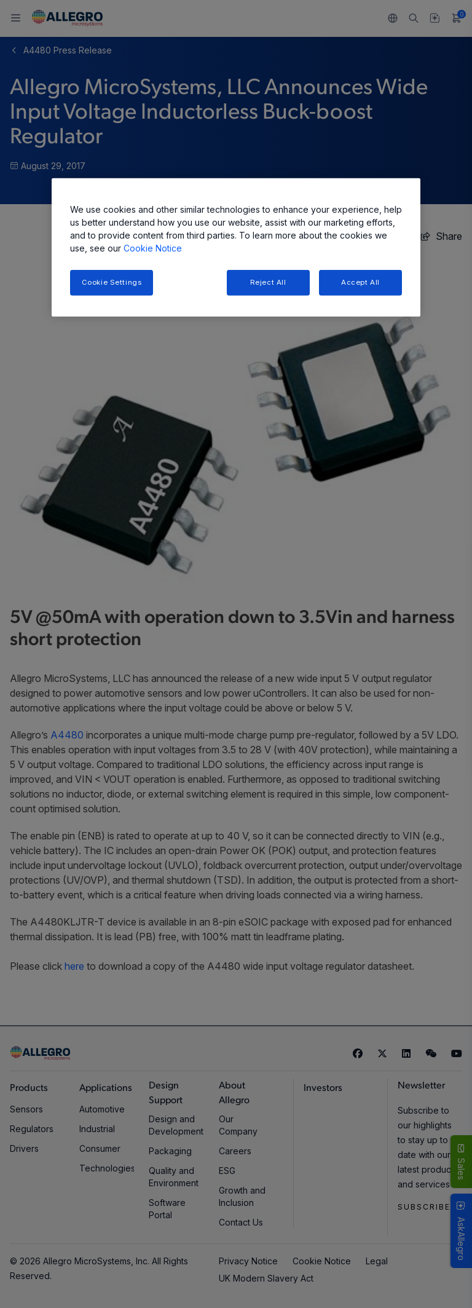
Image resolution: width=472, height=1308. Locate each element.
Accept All (360, 282)
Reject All (268, 282)
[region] (236, 247)
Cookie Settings (112, 282)
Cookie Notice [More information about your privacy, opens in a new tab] (153, 248)
